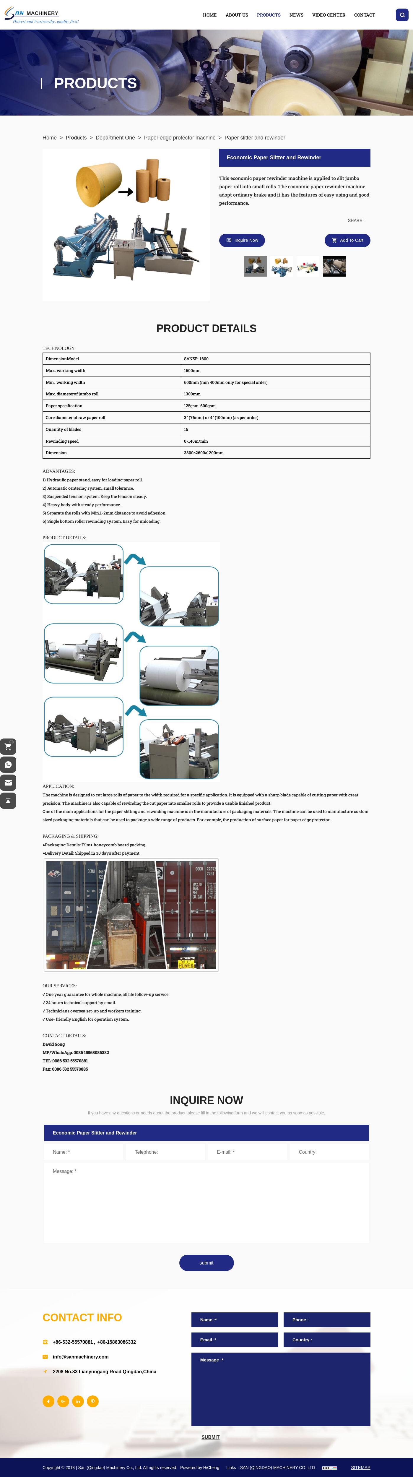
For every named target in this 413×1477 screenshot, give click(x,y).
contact (364, 15)
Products (76, 138)
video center (328, 15)
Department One (115, 138)
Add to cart (351, 240)
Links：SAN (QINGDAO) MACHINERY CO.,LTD (270, 1467)
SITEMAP (360, 1467)
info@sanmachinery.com (81, 1356)
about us (237, 15)
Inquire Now (246, 240)
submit (206, 1262)
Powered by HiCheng (199, 1467)
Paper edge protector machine (180, 138)
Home (50, 138)
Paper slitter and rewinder (255, 138)
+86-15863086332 (116, 1342)
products (269, 15)
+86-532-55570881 (73, 1342)
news (296, 15)
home (210, 15)
